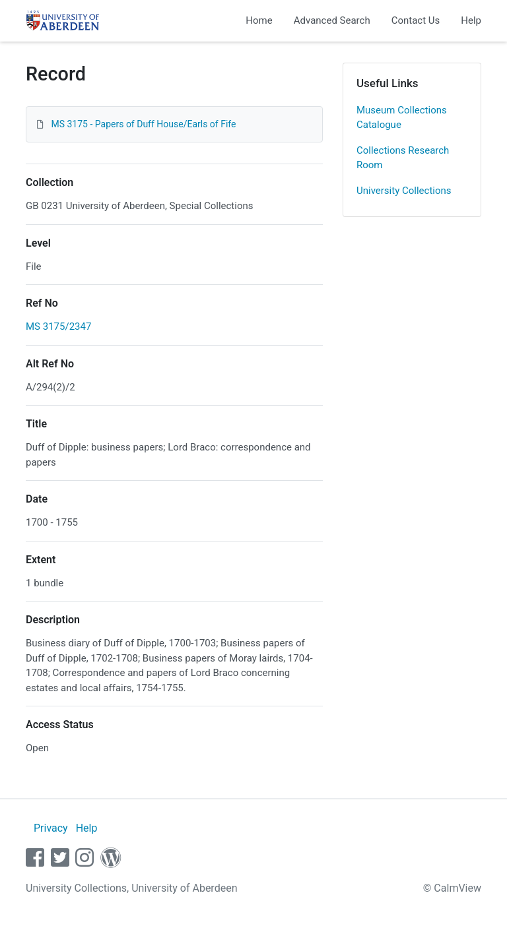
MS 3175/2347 (58, 326)
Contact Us (415, 20)
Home (259, 20)
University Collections (404, 191)
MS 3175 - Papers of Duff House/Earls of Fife (143, 124)
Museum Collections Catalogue (401, 117)
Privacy (51, 828)
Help (471, 20)
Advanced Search (332, 20)
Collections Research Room (402, 157)
